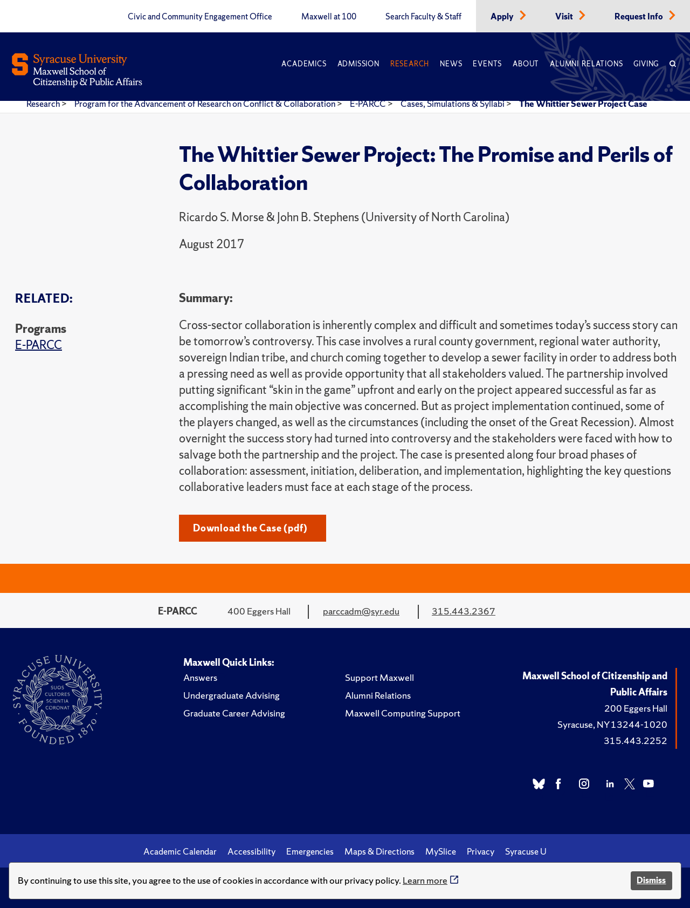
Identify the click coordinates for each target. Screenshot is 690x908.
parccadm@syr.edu (361, 611)
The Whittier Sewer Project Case (583, 104)
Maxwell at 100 (328, 16)
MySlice (440, 851)
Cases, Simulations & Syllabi (453, 104)
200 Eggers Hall (635, 708)
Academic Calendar (180, 851)
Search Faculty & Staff (423, 16)
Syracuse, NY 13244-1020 (612, 724)
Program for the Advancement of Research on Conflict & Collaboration (205, 104)
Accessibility (251, 851)
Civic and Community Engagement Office (200, 16)
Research (409, 64)
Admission (358, 64)
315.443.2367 (463, 611)
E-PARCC (369, 104)
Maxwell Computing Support (402, 713)
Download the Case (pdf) (250, 528)
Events (487, 64)
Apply (503, 16)
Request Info (640, 16)
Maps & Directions (379, 851)
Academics (303, 64)
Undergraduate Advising (231, 695)
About (526, 64)
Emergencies (310, 851)
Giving (646, 64)
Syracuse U (526, 851)
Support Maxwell (379, 677)
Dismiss (651, 880)
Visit (565, 16)
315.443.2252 (635, 740)
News (451, 64)
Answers (200, 677)
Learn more (425, 880)
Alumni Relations (586, 64)
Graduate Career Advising (234, 713)
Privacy (480, 851)
